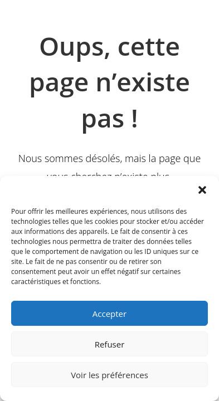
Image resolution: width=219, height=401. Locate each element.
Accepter (109, 313)
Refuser (110, 344)
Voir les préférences (109, 374)
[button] (202, 189)
